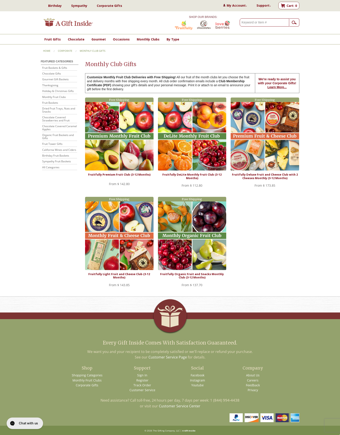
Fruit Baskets (50, 103)
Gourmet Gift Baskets (55, 79)
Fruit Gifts (52, 39)
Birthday (55, 6)
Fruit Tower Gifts (52, 144)
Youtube (197, 385)
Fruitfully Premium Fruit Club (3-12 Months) (119, 174)
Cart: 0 (292, 6)
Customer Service (142, 390)
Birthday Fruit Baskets (55, 155)
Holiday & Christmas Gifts (58, 91)
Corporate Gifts (109, 6)
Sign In (142, 375)
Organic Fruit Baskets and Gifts (58, 137)
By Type (173, 39)
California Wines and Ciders (59, 150)
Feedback (253, 385)
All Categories (50, 167)
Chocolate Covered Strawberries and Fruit (56, 119)
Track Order (142, 385)
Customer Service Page (167, 357)
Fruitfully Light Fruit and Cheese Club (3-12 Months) (119, 275)
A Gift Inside (189, 430)
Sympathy (79, 6)
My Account (237, 5)
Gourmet (98, 39)
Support (263, 5)
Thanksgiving (50, 85)
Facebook (197, 375)
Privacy (253, 390)
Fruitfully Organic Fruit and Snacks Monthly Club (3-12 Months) (192, 275)
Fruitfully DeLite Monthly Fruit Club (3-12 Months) (192, 176)
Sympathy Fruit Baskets (56, 161)
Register (142, 380)
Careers (252, 380)
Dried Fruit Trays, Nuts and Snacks (58, 110)
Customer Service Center (179, 406)
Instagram (197, 380)
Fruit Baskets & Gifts (54, 68)
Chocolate (76, 39)
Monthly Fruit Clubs (54, 97)
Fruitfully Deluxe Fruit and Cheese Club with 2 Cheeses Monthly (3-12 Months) (265, 176)
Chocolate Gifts (51, 73)
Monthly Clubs (148, 39)
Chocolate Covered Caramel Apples (59, 128)
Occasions (121, 39)
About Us (253, 375)
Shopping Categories (87, 375)
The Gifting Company (164, 430)
